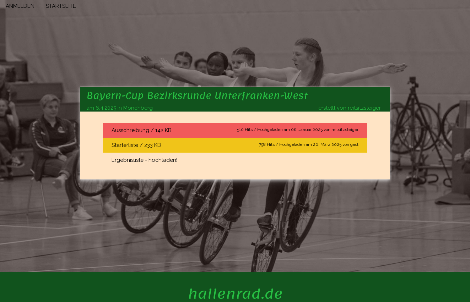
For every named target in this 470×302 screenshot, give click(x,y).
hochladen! (162, 160)
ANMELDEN (20, 6)
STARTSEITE (61, 6)
